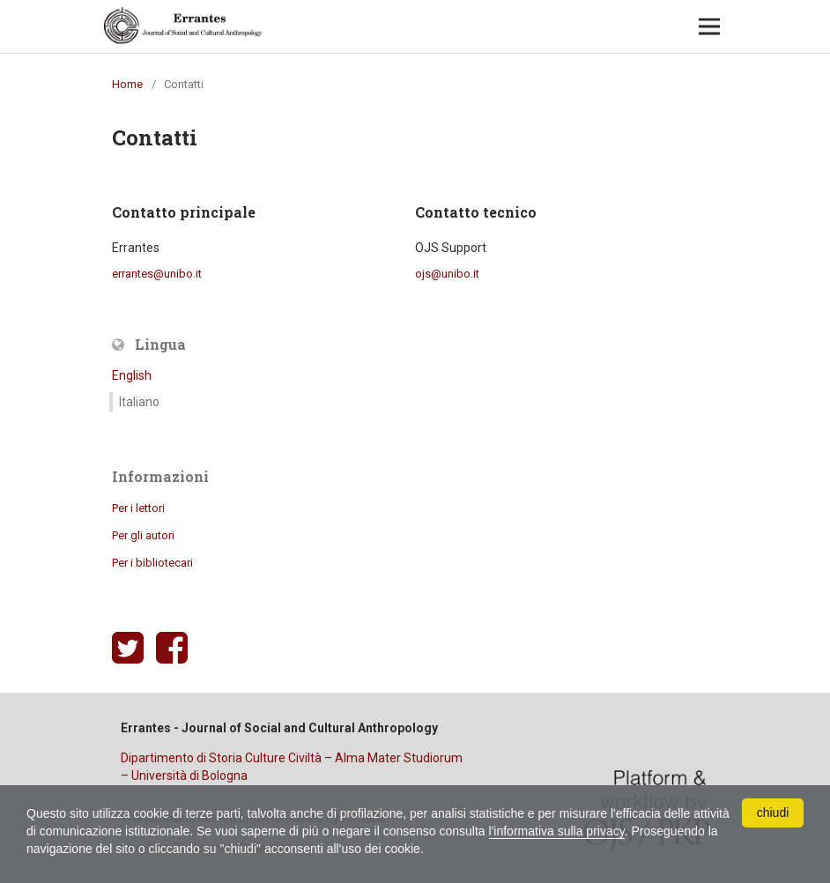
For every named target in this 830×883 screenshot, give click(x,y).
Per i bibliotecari (152, 562)
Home (127, 84)
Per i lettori (138, 508)
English (132, 375)
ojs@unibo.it (447, 273)
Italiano (139, 402)
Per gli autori (143, 535)
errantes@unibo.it (157, 273)
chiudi (773, 812)
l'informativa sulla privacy (557, 831)
